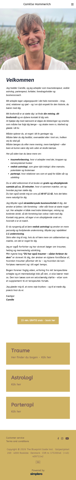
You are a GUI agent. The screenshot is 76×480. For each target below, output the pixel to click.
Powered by (26, 472)
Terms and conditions (17, 441)
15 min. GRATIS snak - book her (38, 320)
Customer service (15, 438)
